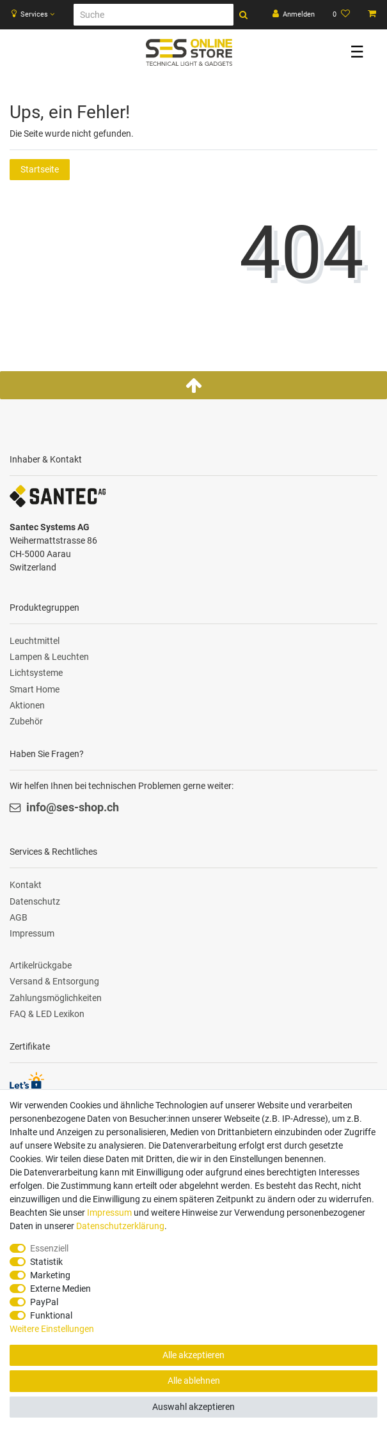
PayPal (44, 1302)
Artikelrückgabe (41, 965)
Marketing (50, 1275)
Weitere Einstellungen (52, 1329)
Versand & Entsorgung (54, 981)
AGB (19, 917)
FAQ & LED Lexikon (47, 1014)
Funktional (51, 1315)
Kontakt (26, 885)
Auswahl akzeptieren (193, 1407)
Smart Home (34, 689)
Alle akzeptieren (193, 1355)
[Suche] (153, 15)
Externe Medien (60, 1288)
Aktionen (27, 705)
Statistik (46, 1262)
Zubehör (26, 721)
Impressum (32, 933)
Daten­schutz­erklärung (120, 1226)
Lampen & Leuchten (49, 657)
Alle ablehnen (194, 1380)
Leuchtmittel (34, 641)
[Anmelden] (294, 14)
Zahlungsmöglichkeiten (56, 998)
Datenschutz (35, 901)
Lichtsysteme (36, 673)
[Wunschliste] (341, 14)
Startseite (39, 169)
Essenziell (49, 1248)
